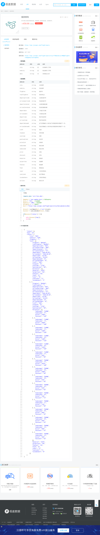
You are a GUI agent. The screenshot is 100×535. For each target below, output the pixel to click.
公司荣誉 (45, 514)
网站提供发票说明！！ (83, 82)
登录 (90, 4)
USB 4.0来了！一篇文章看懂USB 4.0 (86, 85)
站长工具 (34, 514)
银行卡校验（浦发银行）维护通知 (86, 92)
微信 (96, 505)
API (27, 4)
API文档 (6, 39)
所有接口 (34, 508)
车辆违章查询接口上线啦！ (84, 88)
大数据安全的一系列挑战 (83, 72)
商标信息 (54, 522)
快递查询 (9, 522)
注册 (96, 4)
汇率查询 (36, 524)
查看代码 (67, 185)
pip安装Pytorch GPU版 (83, 75)
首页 (21, 4)
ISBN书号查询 (37, 522)
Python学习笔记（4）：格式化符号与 (86, 78)
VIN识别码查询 (65, 522)
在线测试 (67, 61)
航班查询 (12, 11)
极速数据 (9, 4)
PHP (22, 189)
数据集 (34, 4)
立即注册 (63, 530)
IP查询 (18, 524)
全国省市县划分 (56, 524)
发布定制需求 (82, 4)
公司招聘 (45, 512)
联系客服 (57, 513)
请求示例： (22, 55)
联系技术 (64, 513)
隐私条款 (45, 518)
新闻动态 (34, 512)
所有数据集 (34, 510)
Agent (47, 4)
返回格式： (22, 48)
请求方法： (22, 52)
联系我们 (45, 510)
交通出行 (6, 11)
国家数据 (63, 524)
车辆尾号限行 (28, 522)
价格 (25, 39)
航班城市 (7, 48)
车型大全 (72, 522)
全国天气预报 (19, 522)
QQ (96, 501)
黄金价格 (45, 524)
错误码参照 (16, 39)
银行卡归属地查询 (47, 522)
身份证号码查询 (29, 524)
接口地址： (22, 45)
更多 (96, 16)
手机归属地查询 (11, 524)
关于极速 (45, 508)
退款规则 (45, 516)
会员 (40, 4)
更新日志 (34, 39)
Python (27, 189)
